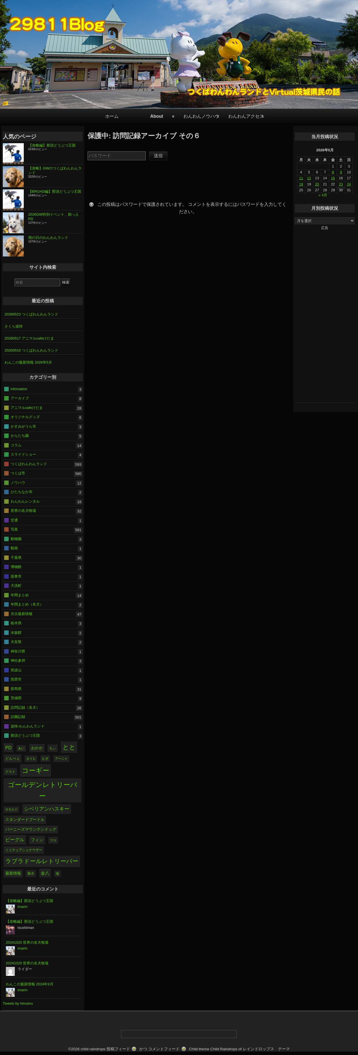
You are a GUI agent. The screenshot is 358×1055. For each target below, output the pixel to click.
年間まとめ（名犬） (27, 604)
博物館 (16, 567)
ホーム (112, 116)
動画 (14, 548)
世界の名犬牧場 (23, 510)
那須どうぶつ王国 (25, 735)
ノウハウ (18, 482)
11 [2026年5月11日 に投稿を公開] (301, 178)
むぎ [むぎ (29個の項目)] (45, 758)
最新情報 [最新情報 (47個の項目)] (13, 873)
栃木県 (16, 623)
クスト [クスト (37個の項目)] (10, 772)
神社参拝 (18, 660)
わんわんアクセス (246, 116)
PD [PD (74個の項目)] (8, 747)
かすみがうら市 (23, 426)
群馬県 (16, 688)
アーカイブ (20, 398)
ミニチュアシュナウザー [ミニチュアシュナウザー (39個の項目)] (23, 850)
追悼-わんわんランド (27, 726)
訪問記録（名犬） (25, 707)
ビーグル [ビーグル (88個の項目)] (14, 839)
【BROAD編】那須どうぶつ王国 (54, 191)
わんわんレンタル (25, 501)
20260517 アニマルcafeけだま (29, 338)
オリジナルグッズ (25, 417)
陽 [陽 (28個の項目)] (57, 873)
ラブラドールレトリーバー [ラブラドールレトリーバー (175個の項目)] (41, 861)
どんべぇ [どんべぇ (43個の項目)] (12, 758)
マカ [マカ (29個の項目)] (53, 840)
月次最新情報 (21, 613)
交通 (14, 520)
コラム (16, 445)
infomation (19, 389)
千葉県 (16, 557)
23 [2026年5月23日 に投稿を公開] (341, 184)
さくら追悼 (13, 326)
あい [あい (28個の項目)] (21, 748)
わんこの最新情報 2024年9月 (29, 984)
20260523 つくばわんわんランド (31, 314)
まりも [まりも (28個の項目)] (31, 758)
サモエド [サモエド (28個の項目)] (11, 809)
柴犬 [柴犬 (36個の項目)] (30, 873)
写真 (14, 529)
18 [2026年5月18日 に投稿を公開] (301, 184)
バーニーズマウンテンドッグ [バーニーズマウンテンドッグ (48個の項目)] (30, 829)
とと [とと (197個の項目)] (69, 747)
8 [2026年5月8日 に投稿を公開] (333, 172)
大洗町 (16, 585)
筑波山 (16, 670)
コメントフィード (164, 1049)
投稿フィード (118, 1049)
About (156, 116)
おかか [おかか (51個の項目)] (37, 748)
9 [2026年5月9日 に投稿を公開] (341, 172)
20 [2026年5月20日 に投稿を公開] (317, 184)
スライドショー (23, 454)
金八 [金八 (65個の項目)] (45, 873)
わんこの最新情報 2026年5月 (28, 362)
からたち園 (20, 436)
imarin (22, 907)
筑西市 (16, 679)
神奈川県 (18, 651)
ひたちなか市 (21, 492)
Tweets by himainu (18, 1003)
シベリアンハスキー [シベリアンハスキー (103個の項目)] (46, 809)
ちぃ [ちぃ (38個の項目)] (52, 748)
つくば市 (18, 473)
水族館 (16, 632)
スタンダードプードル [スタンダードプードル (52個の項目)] (24, 819)
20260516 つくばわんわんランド (31, 350)
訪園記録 (18, 717)
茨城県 (16, 698)
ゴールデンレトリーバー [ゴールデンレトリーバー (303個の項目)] (42, 790)
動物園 (16, 538)
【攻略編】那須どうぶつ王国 (52, 145)
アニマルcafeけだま (27, 407)
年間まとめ (20, 595)
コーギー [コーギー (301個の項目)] (35, 770)
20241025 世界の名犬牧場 (27, 942)
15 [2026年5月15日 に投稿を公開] (333, 178)
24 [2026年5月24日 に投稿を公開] (349, 184)
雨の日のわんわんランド (48, 238)
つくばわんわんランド (29, 463)
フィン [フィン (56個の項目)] (37, 840)
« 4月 (323, 195)
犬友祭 (16, 642)
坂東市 (16, 576)
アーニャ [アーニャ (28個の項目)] (61, 758)
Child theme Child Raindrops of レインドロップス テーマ (239, 1049)
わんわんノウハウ (201, 116)
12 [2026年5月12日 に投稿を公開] (309, 178)
